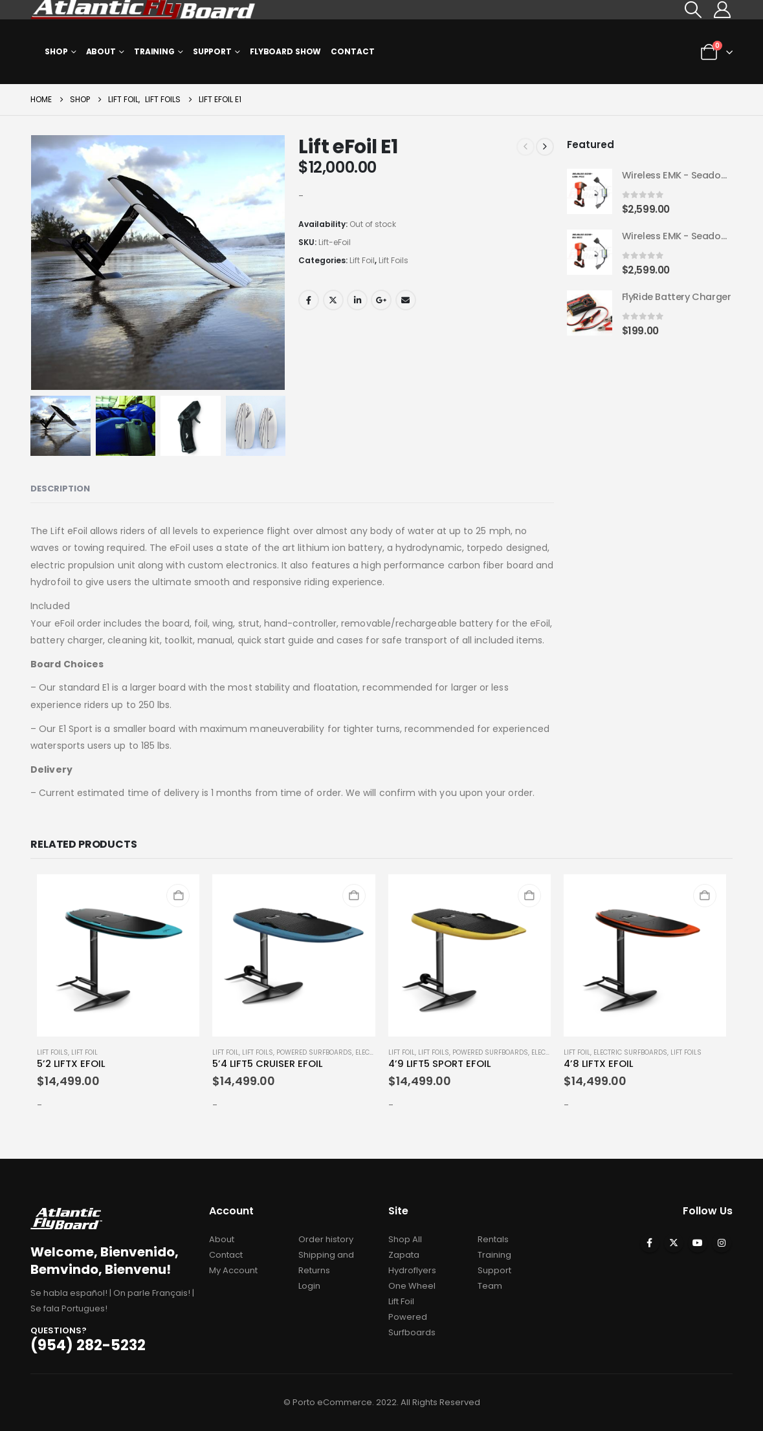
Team (490, 1286)
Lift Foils (393, 260)
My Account (233, 1270)
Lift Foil (362, 260)
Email (405, 300)
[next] (545, 147)
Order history (325, 1239)
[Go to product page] (589, 192)
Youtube (697, 1243)
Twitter (333, 300)
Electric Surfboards (630, 1052)
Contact (352, 51)
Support (212, 51)
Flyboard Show (285, 51)
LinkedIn (357, 300)
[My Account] (723, 9)
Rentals (493, 1239)
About (101, 51)
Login (309, 1286)
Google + (381, 300)
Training (154, 51)
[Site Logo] (143, 9)
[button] (693, 9)
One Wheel (412, 1286)
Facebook (308, 300)
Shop (56, 51)
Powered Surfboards (314, 1052)
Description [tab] (60, 488)
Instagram (721, 1243)
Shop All (405, 1239)
